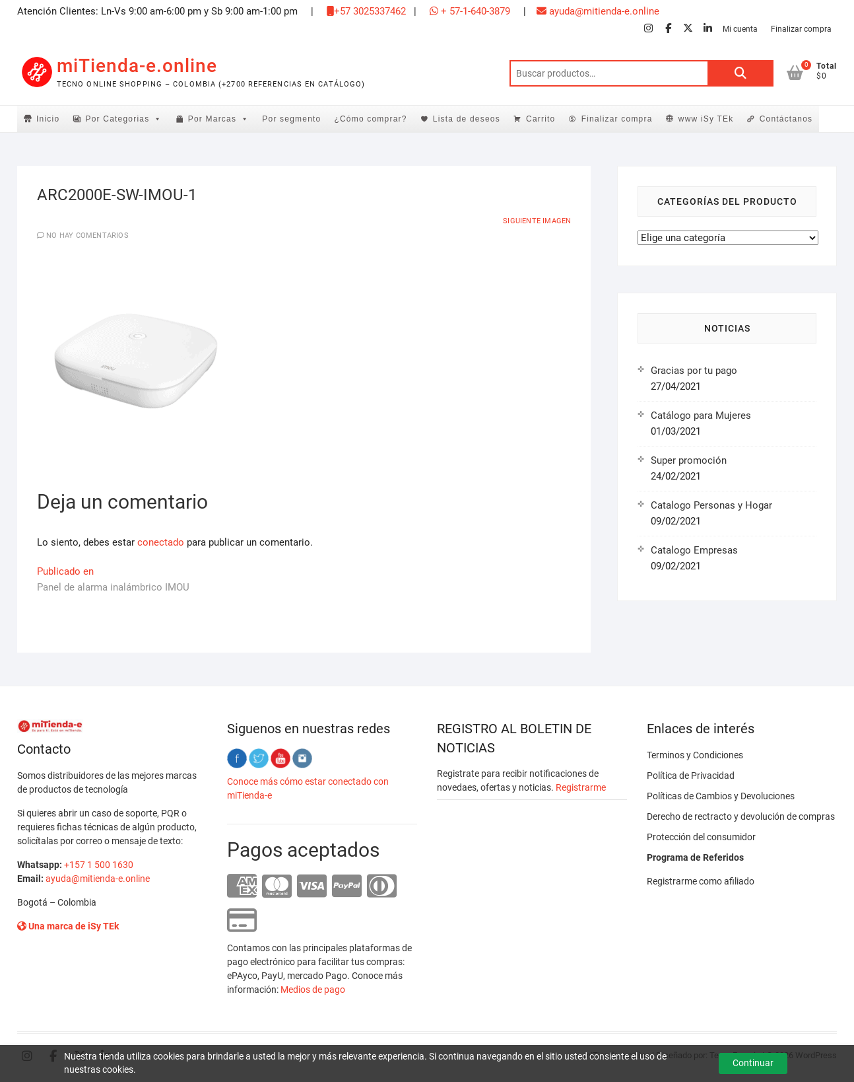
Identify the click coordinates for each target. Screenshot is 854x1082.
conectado (160, 542)
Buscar (740, 73)
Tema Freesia (734, 1055)
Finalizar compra (801, 29)
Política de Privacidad (691, 775)
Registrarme (581, 787)
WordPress (816, 1055)
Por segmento (291, 119)
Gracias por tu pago (694, 371)
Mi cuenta (740, 29)
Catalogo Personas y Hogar (711, 505)
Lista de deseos (466, 119)
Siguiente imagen (537, 221)
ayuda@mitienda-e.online (598, 11)
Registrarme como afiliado (700, 881)
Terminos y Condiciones (695, 755)
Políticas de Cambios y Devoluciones (721, 796)
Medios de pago (312, 989)
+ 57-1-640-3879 (470, 11)
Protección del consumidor (701, 837)
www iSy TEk (706, 119)
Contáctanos (786, 119)
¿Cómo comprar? (370, 119)
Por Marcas (218, 119)
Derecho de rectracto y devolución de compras (741, 816)
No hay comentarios (87, 235)
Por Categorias (124, 119)
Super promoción (689, 460)
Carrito (540, 119)
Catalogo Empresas (694, 550)
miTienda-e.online (137, 66)
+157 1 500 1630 (98, 864)
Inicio (47, 119)
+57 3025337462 (366, 11)
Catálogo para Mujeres (701, 415)
